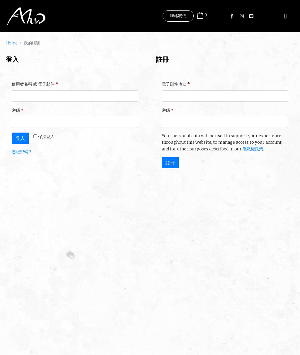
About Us (161, 244)
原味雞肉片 (255, 243)
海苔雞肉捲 (255, 265)
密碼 (19, 109)
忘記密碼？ (22, 151)
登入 (20, 138)
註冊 (170, 163)
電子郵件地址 (178, 83)
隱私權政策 (253, 149)
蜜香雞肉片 (255, 254)
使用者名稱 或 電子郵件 (37, 83)
